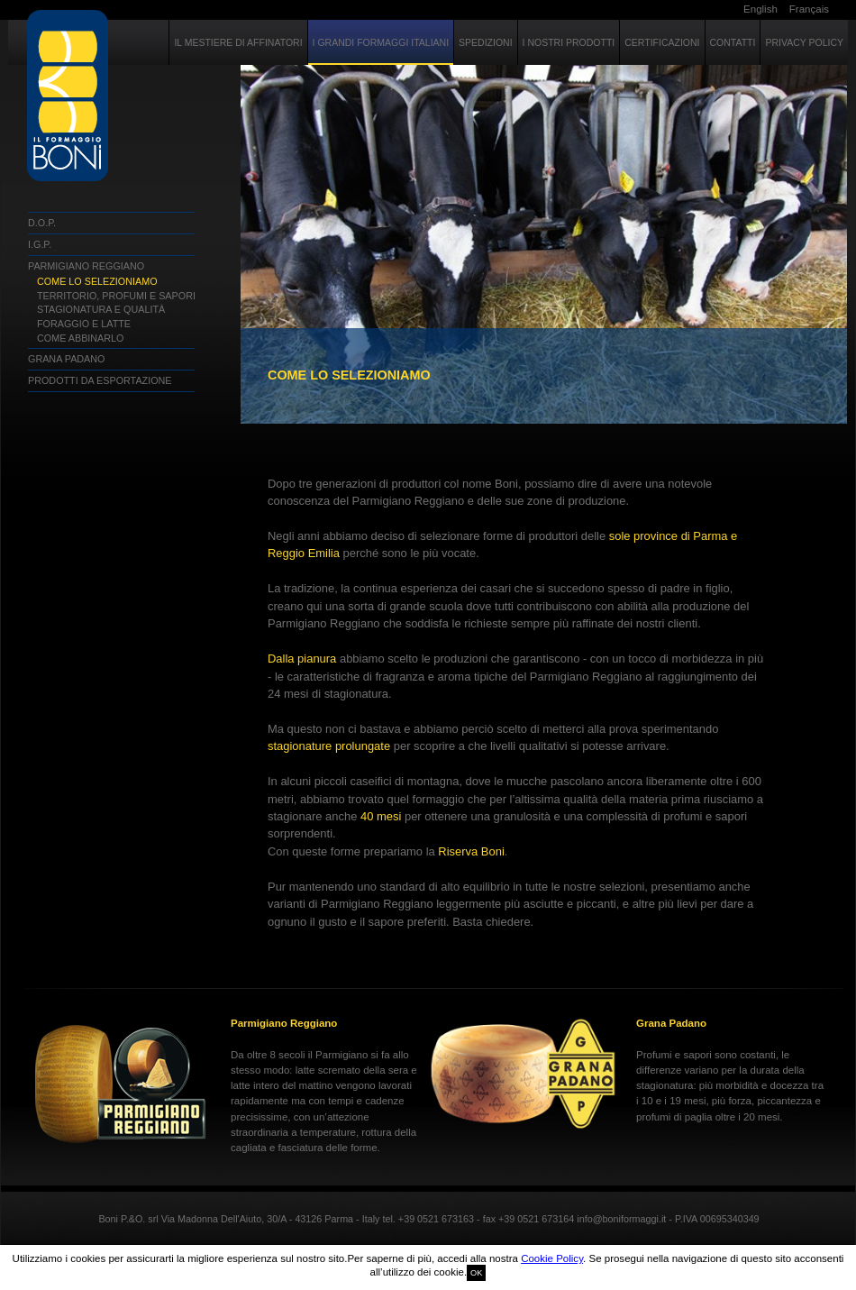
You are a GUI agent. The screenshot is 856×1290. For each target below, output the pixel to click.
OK (476, 1272)
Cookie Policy (552, 1258)
